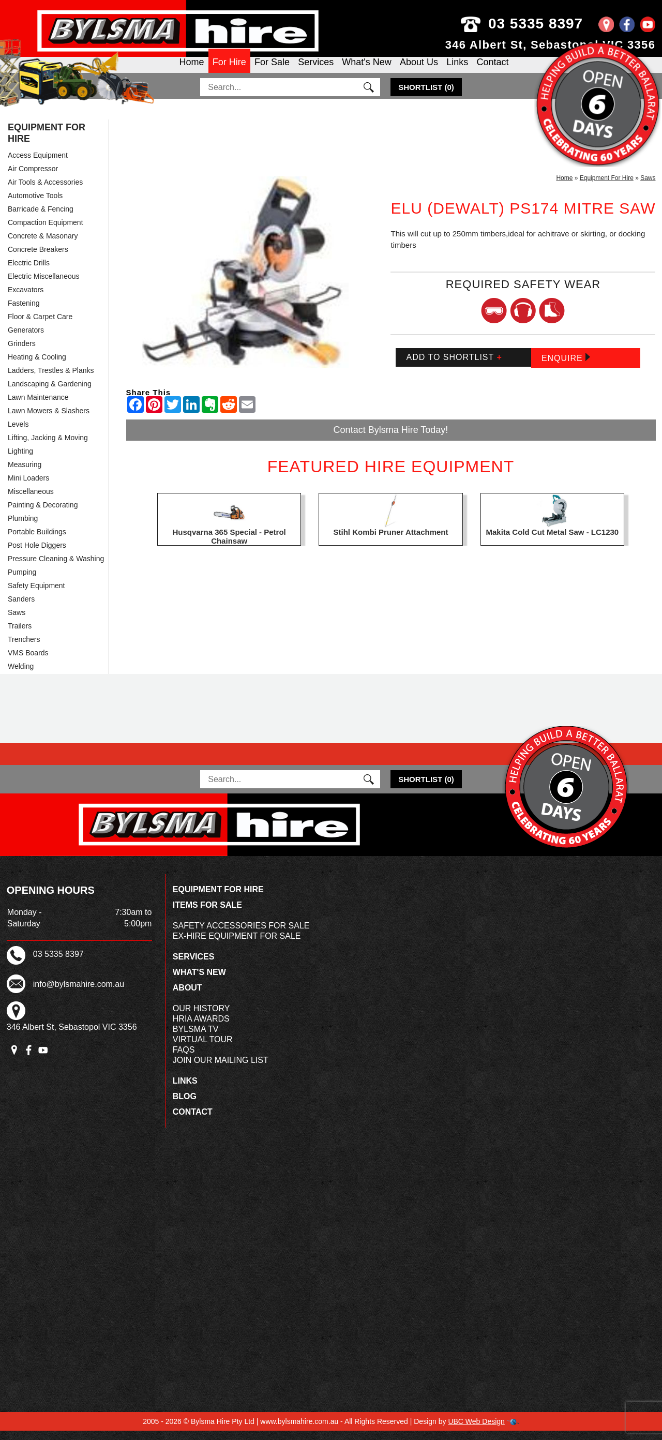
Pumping (22, 582)
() (426, 97)
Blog (185, 1105)
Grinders (22, 353)
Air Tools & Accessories (45, 192)
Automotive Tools (35, 205)
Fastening (23, 313)
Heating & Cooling (37, 367)
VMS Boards (28, 662)
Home (191, 70)
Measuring (24, 474)
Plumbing (23, 528)
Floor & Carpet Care (40, 326)
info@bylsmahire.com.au (78, 993)
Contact (492, 70)
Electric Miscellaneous (44, 286)
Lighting (20, 461)
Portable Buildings (37, 541)
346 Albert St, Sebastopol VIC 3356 (550, 44)
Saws (16, 622)
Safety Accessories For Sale (241, 935)
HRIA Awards (201, 1028)
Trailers (20, 636)
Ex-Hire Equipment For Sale (237, 945)
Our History (201, 1017)
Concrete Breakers (38, 259)
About (187, 997)
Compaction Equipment (45, 232)
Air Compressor (33, 178)
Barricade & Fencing (40, 219)
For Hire (229, 70)
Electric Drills (29, 272)
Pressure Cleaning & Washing (56, 568)
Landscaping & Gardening (50, 393)
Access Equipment (38, 165)
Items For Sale (207, 914)
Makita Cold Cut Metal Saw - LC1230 (552, 541)
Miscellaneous (31, 501)
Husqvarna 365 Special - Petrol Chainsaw (229, 546)
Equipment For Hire (46, 143)
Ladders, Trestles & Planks (51, 380)
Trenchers (24, 649)
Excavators (25, 299)
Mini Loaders (28, 488)
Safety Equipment (36, 595)
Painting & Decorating (43, 515)
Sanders (21, 609)
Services (316, 70)
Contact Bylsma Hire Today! (391, 439)
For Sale (272, 70)
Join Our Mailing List (220, 1069)
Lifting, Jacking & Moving (48, 447)
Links (457, 70)
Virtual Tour (203, 1048)
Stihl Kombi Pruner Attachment (391, 541)
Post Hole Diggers (37, 555)
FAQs (184, 1059)
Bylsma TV (196, 1038)
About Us (419, 70)
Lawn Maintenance (38, 407)
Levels (18, 434)
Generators (26, 340)
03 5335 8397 (542, 24)
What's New (366, 70)
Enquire (565, 367)
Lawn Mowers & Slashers (48, 420)
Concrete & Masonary (43, 246)
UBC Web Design (476, 1431)
